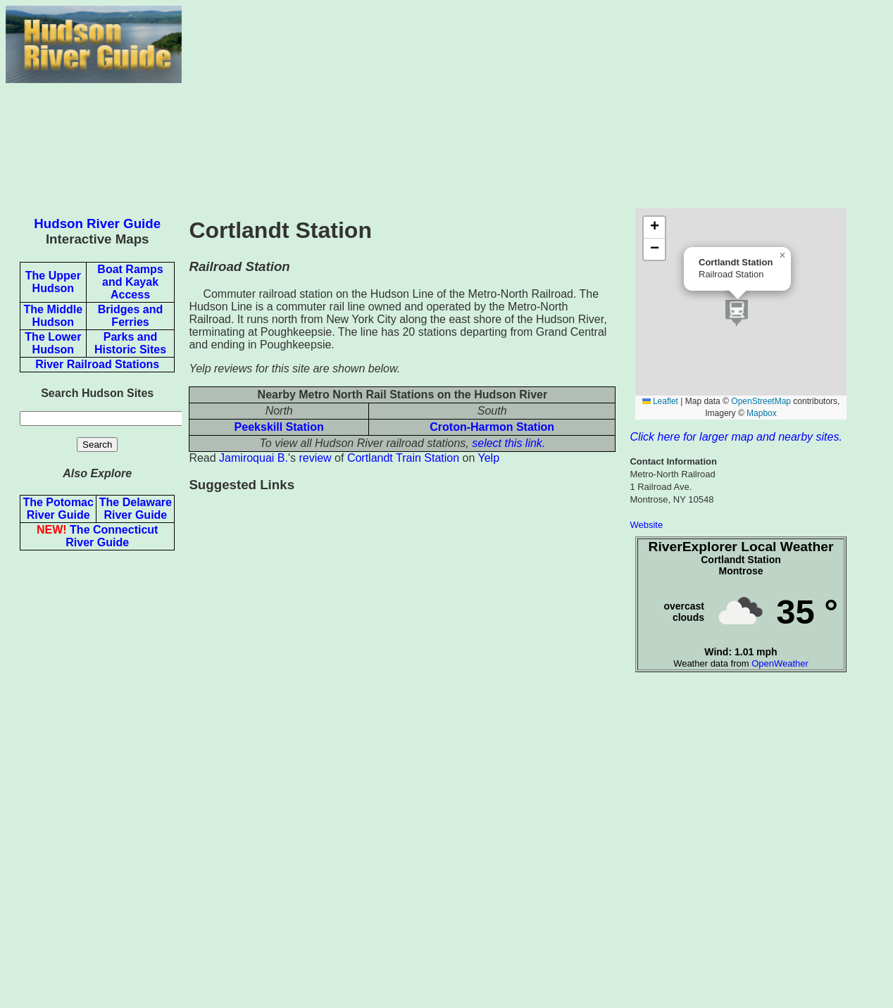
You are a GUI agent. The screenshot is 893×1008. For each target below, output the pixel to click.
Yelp (489, 458)
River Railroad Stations (97, 364)
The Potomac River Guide (58, 508)
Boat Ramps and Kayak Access (130, 282)
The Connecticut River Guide (97, 536)
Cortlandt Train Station (403, 458)
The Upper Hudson (53, 282)
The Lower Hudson (53, 343)
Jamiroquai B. (253, 458)
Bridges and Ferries (130, 315)
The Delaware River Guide (135, 508)
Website (646, 524)
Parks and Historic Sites (130, 343)
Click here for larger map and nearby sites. (736, 437)
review (315, 458)
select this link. (508, 443)
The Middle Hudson (53, 315)
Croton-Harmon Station (492, 427)
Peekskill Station (279, 427)
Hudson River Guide (97, 223)
